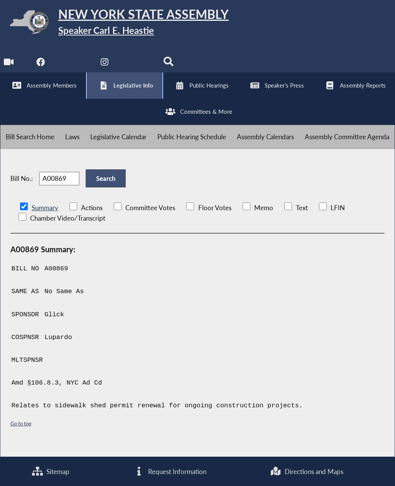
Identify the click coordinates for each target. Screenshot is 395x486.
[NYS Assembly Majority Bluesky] (137, 66)
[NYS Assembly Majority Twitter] (73, 66)
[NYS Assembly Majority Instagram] (105, 66)
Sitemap (50, 471)
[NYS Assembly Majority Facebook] (40, 66)
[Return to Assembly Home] (119, 23)
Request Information (169, 471)
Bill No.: (21, 186)
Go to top (20, 432)
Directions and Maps (306, 471)
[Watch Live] (8, 66)
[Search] (169, 66)
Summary (45, 216)
